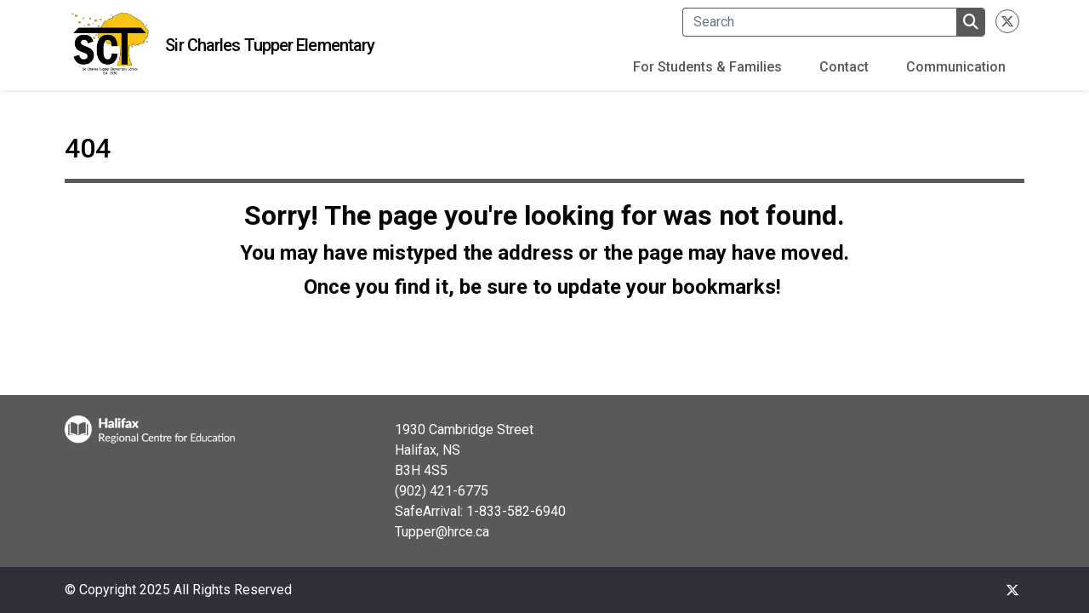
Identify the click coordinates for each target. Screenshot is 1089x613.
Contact (844, 67)
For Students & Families (707, 67)
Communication (956, 67)
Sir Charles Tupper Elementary (269, 45)
